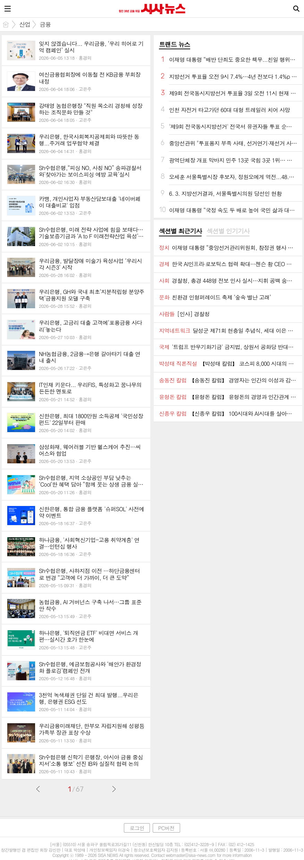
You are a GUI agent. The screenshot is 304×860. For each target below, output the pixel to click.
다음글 (114, 789)
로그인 (136, 828)
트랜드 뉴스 (174, 44)
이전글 (38, 789)
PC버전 (166, 828)
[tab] (180, 231)
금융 (45, 24)
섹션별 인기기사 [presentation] (227, 231)
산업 (24, 24)
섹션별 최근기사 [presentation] (180, 231)
